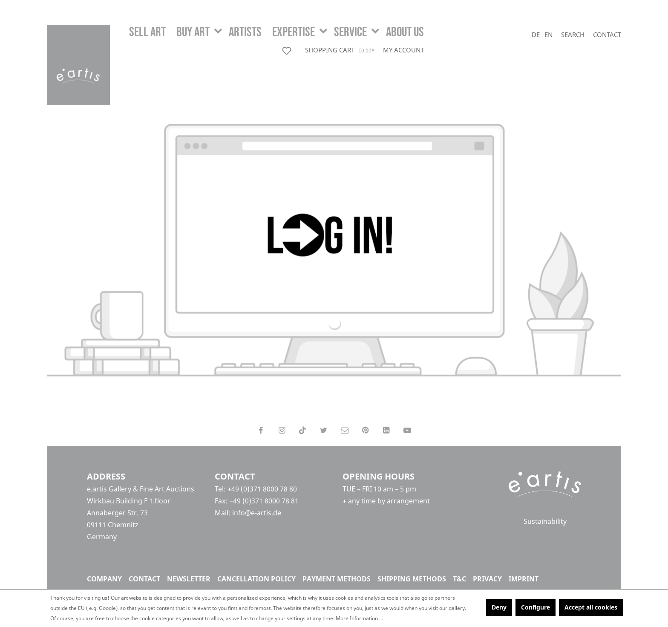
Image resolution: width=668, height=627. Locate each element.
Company (104, 579)
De (536, 35)
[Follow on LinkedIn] (386, 430)
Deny (499, 607)
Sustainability (545, 522)
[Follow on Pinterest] (365, 430)
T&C (459, 579)
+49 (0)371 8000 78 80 (262, 489)
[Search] (572, 35)
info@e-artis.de (256, 512)
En (548, 35)
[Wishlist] (288, 51)
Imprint (523, 579)
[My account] (403, 50)
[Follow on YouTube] (407, 430)
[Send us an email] (344, 430)
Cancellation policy (256, 579)
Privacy (487, 579)
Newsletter (188, 579)
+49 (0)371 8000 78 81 (264, 501)
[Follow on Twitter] (323, 430)
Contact (607, 35)
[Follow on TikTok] (302, 430)
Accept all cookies (590, 607)
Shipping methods (411, 579)
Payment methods (336, 579)
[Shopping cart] (340, 50)
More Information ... (359, 618)
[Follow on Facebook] (260, 430)
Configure (535, 607)
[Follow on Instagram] (281, 430)
